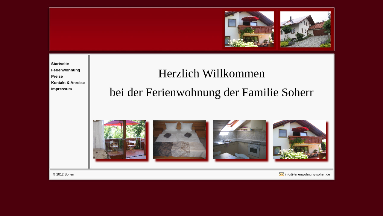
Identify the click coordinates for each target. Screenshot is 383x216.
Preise (57, 76)
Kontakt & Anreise (68, 82)
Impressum (61, 89)
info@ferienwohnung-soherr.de (307, 174)
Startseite (60, 64)
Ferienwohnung (65, 70)
